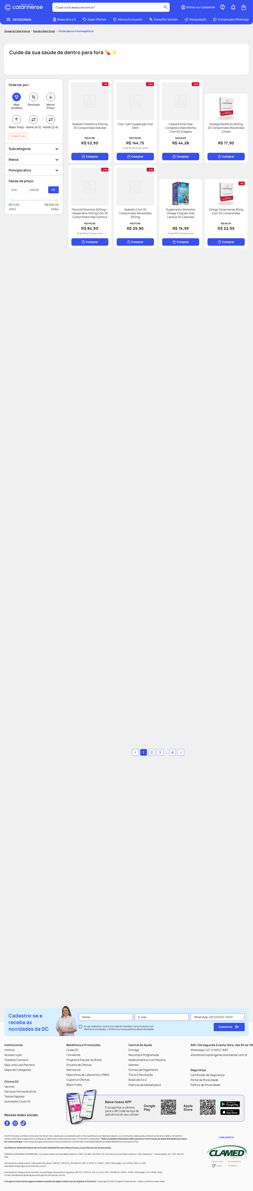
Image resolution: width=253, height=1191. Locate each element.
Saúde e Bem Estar (44, 6)
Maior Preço (16, 102)
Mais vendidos (16, 82)
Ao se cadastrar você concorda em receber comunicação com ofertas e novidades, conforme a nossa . (119, 1039)
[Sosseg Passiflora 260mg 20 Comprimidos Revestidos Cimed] (97, 205)
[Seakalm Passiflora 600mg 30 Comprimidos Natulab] (97, 104)
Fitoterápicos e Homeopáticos (76, 6)
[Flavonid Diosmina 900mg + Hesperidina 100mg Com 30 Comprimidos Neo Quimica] (158, 205)
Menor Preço (51, 82)
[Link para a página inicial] (17, 7)
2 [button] (156, 1006)
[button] (34, 124)
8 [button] (168, 1006)
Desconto (34, 80)
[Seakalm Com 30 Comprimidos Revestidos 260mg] (218, 205)
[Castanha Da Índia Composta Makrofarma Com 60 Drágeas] (218, 104)
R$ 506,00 (52, 180)
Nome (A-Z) (33, 102)
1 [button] (147, 1006)
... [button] (162, 1006)
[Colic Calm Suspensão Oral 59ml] (158, 104)
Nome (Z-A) (50, 102)
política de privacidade (140, 1040)
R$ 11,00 (14, 180)
